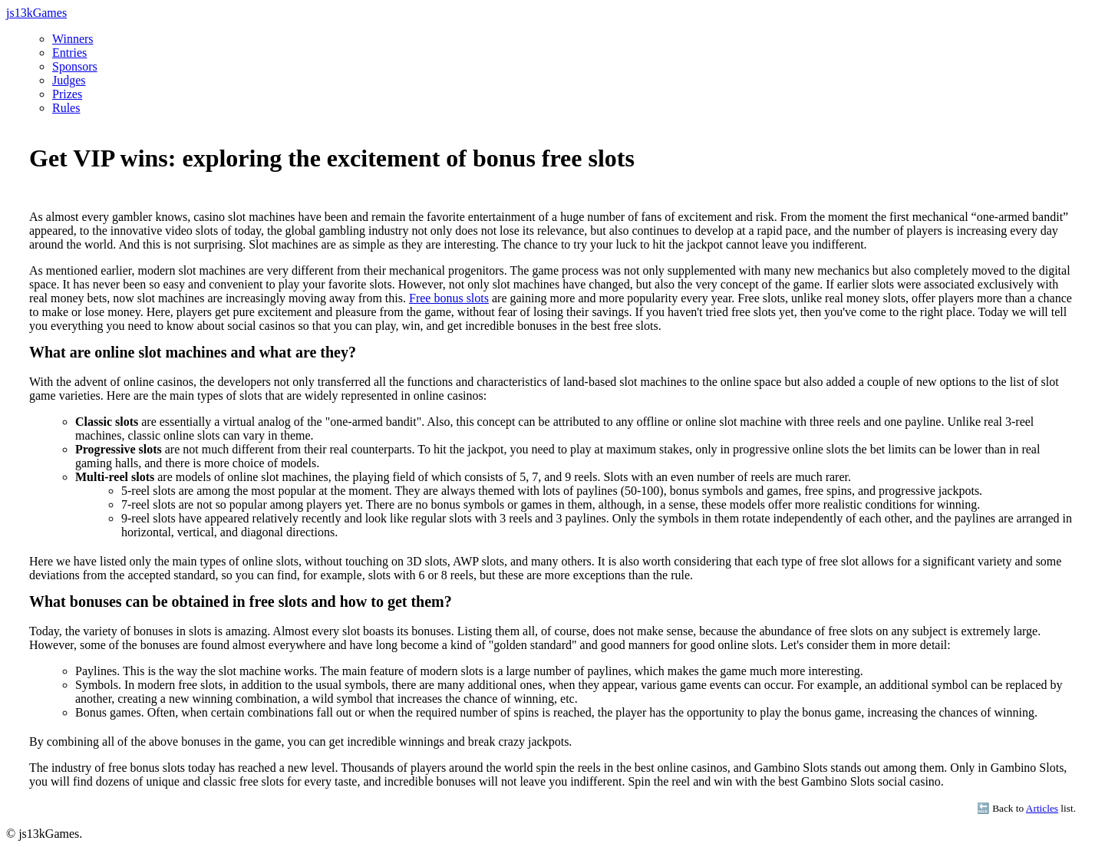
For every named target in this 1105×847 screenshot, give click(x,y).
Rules (66, 107)
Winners (73, 38)
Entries (69, 52)
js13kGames (36, 12)
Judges (69, 80)
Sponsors (74, 66)
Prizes (67, 94)
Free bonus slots (449, 298)
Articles (1042, 808)
